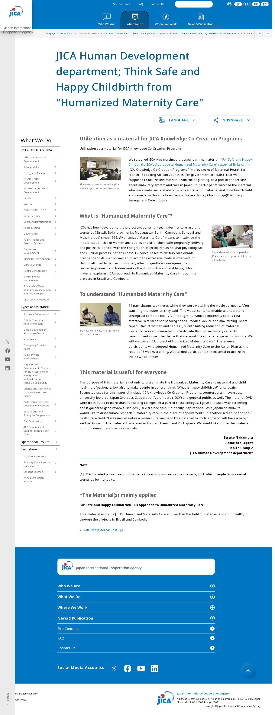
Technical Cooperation (36, 314)
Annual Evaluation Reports (34, 479)
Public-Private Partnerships (31, 356)
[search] (194, 4)
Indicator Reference (35, 456)
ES (265, 4)
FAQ (140, 4)
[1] (184, 147)
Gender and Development (31, 251)
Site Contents (121, 4)
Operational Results (35, 442)
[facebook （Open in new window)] (127, 668)
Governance (31, 233)
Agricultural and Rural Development (36, 190)
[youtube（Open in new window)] (7, 359)
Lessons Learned (33, 471)
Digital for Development (37, 259)
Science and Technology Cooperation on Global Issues (37, 392)
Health (27, 198)
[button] (177, 120)
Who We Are (68, 585)
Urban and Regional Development (35, 159)
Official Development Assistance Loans (35, 321)
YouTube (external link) (103, 530)
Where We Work (72, 607)
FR (256, 4)
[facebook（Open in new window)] (7, 350)
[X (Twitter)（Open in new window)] (7, 342)
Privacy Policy (19, 699)
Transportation (32, 167)
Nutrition (28, 204)
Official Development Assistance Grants (35, 331)
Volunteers (30, 339)
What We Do (69, 596)
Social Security (32, 216)
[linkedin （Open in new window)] (154, 668)
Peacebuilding (32, 227)
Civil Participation (33, 421)
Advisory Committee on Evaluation (37, 464)
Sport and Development (37, 221)
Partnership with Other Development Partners (36, 403)
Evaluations (29, 449)
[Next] (267, 33)
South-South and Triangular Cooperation (37, 413)
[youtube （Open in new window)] (141, 668)
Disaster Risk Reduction (37, 299)
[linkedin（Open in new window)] (7, 368)
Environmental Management (32, 278)
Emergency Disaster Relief (35, 347)
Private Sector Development (31, 180)
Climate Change (32, 264)
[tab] (229, 4)
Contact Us (157, 4)
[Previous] (260, 33)
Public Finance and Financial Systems (34, 241)
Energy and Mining (34, 173)
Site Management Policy (24, 693)
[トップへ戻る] (248, 670)
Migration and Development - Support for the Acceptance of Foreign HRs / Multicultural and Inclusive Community (37, 373)
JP (238, 4)
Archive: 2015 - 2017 (35, 210)
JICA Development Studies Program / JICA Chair (36, 430)
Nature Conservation (35, 270)
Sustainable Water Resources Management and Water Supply (37, 289)
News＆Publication (75, 618)
